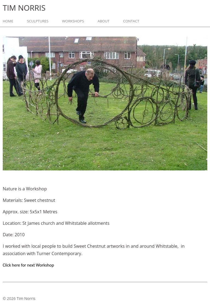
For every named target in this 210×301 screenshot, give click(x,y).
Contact (131, 21)
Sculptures (37, 21)
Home (8, 21)
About (103, 21)
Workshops (73, 21)
